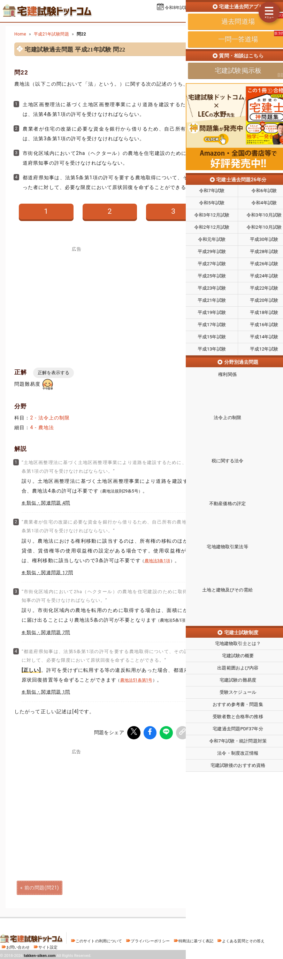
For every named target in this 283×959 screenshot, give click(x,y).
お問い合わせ (18, 946)
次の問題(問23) (241, 886)
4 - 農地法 (42, 427)
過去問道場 (202, 16)
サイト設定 (48, 946)
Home (20, 34)
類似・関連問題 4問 (48, 502)
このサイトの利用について (99, 939)
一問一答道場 (239, 16)
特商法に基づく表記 (195, 939)
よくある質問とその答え (243, 939)
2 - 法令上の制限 (50, 417)
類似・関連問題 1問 (48, 691)
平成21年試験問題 (51, 34)
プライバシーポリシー (150, 939)
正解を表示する (53, 372)
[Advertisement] (206, 801)
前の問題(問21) (41, 886)
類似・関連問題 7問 (48, 632)
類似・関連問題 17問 (49, 572)
